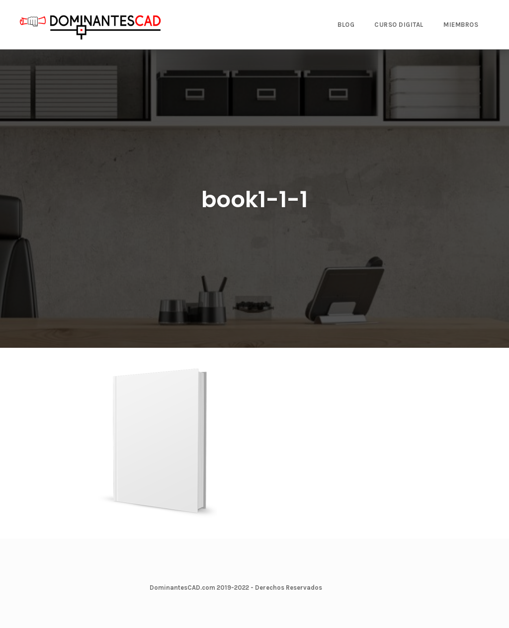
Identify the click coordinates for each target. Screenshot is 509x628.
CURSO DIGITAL (399, 24)
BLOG (346, 24)
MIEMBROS (460, 24)
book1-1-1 (254, 199)
